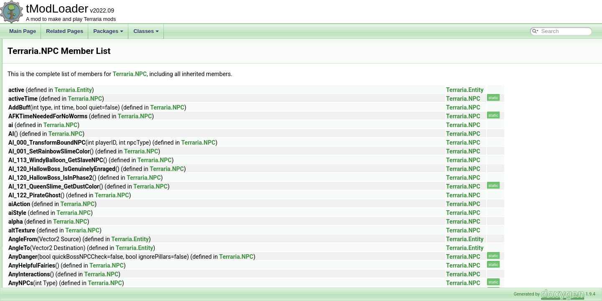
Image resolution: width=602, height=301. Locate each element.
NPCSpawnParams (55, 176)
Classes (146, 31)
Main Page (22, 31)
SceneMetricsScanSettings (64, 287)
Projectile (44, 213)
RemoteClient (49, 259)
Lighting (43, 75)
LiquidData (46, 103)
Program (44, 204)
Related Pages (64, 31)
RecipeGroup (49, 241)
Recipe (42, 232)
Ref (38, 250)
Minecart (44, 130)
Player (41, 186)
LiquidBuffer (47, 94)
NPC (39, 167)
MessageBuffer (51, 121)
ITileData (44, 57)
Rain (39, 222)
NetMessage (48, 149)
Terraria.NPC (234, 74)
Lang (40, 66)
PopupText (46, 195)
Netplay (42, 158)
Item (39, 48)
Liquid (41, 84)
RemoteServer (50, 268)
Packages (108, 31)
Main (39, 112)
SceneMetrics (49, 278)
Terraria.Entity (177, 90)
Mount (41, 140)
